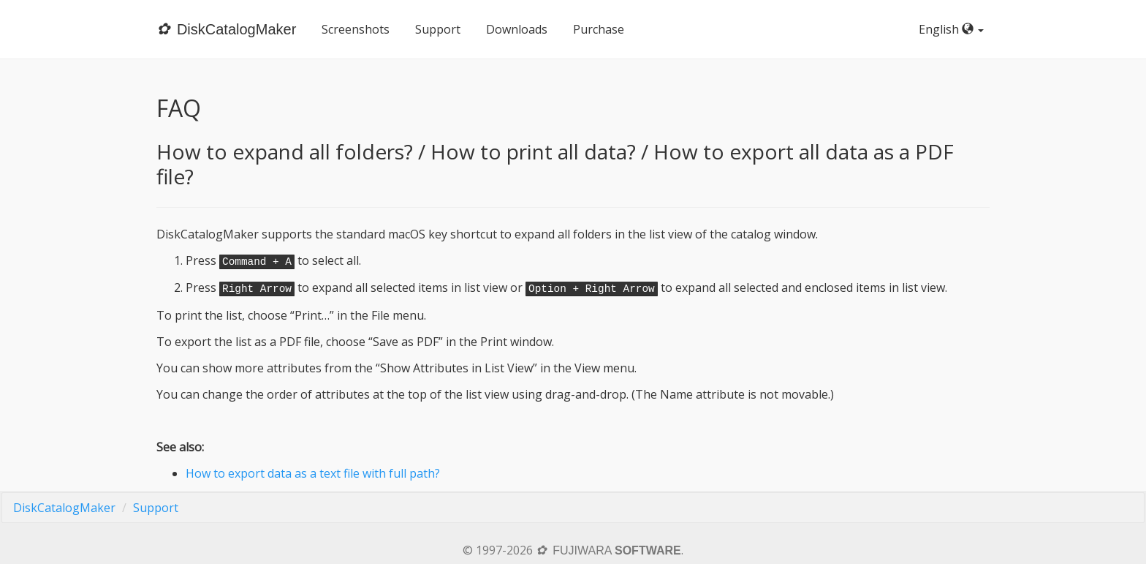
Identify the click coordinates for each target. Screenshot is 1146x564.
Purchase (598, 29)
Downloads (516, 29)
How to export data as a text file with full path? (313, 473)
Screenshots (356, 29)
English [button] (954, 29)
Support (437, 29)
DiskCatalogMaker (64, 508)
